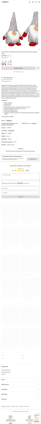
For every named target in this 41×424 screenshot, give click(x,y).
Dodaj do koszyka (18, 68)
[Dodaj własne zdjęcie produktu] (26, 183)
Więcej (34, 123)
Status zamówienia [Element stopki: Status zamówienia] (5, 370)
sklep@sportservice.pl (6, 406)
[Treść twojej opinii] (20, 176)
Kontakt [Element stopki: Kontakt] (3, 374)
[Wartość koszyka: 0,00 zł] (36, 2)
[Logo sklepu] (5, 2)
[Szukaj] (29, 2)
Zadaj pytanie (33, 159)
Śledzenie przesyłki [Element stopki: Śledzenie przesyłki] (5, 372)
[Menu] (39, 2)
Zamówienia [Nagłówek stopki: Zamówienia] (4, 366)
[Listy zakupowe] (33, 2)
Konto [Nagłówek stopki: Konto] (3, 379)
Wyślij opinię (20, 196)
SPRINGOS (9, 120)
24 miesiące (11, 130)
